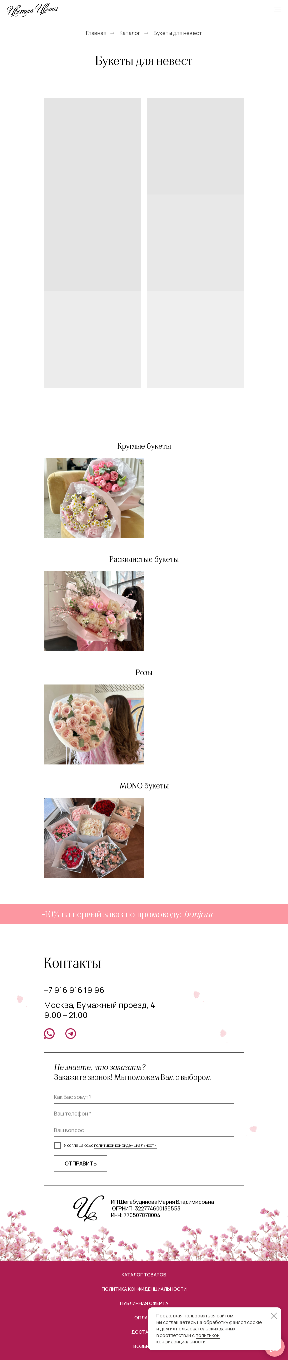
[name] (144, 1097)
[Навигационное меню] (277, 10)
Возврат (144, 1346)
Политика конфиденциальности (144, 1289)
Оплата (144, 1317)
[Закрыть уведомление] (274, 1315)
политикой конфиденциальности (125, 1145)
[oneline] (144, 1130)
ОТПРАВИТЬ (81, 1163)
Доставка (144, 1332)
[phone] (144, 1113)
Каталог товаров (144, 1274)
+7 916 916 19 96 (74, 989)
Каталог (130, 33)
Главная (96, 33)
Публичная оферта (144, 1303)
